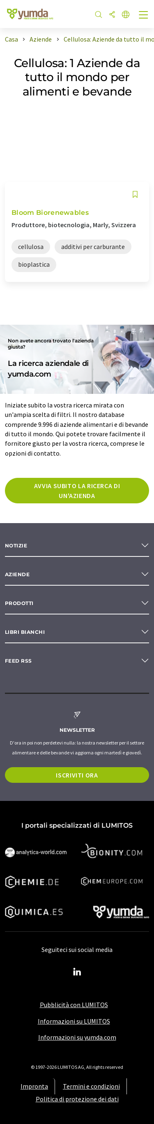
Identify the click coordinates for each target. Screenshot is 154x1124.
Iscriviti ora (77, 775)
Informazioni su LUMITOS (74, 1021)
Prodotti (19, 603)
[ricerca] (98, 15)
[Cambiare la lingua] (125, 15)
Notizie (16, 545)
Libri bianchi (25, 632)
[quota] (112, 15)
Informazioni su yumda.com (77, 1037)
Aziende (17, 574)
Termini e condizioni (91, 1086)
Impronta (34, 1086)
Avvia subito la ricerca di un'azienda (77, 491)
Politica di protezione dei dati (77, 1099)
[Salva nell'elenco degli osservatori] (135, 194)
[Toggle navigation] (143, 15)
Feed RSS (18, 661)
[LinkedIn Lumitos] (77, 972)
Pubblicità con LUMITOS (74, 1005)
